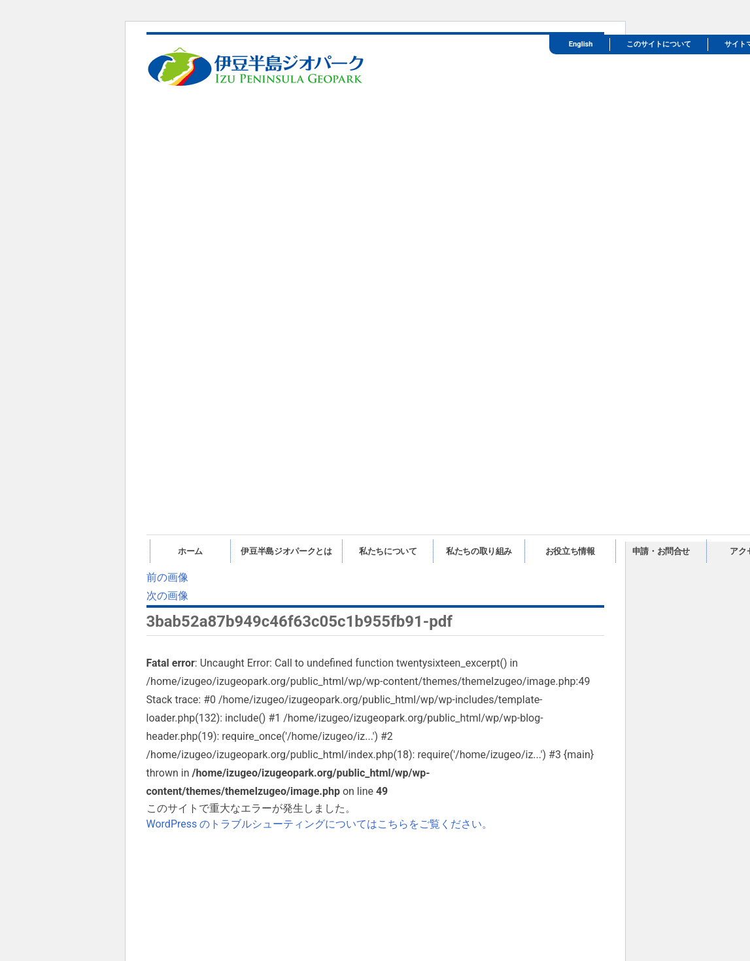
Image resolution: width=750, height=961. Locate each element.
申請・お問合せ (661, 551)
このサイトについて (658, 44)
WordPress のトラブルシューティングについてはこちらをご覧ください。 (319, 824)
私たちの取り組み (479, 551)
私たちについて (388, 551)
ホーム (190, 551)
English (581, 44)
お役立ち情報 (570, 551)
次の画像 (167, 595)
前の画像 (167, 577)
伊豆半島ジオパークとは (286, 551)
